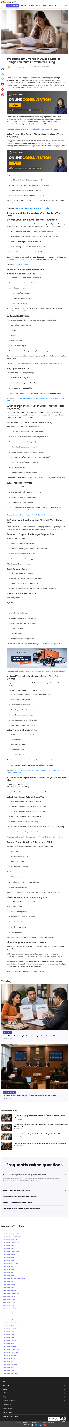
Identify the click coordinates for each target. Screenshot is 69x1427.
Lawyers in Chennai (9, 1370)
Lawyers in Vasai (8, 1361)
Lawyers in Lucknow (9, 1341)
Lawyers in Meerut (9, 1344)
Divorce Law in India (22, 265)
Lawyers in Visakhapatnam (12, 1237)
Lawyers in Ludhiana (10, 1311)
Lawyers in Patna (9, 1246)
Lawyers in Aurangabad (11, 1243)
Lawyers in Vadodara (10, 1261)
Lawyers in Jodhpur (9, 1317)
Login (65, 5)
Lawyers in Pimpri (9, 1367)
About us (34, 1385)
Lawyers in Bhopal (9, 1281)
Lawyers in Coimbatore (11, 1323)
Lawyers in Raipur (9, 1249)
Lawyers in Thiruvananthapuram (14, 1278)
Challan (44, 5)
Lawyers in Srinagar (9, 1266)
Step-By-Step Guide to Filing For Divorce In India (32, 208)
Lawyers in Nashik (9, 1302)
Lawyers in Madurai (9, 1326)
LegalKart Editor (16, 66)
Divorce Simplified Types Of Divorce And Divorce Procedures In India (39, 364)
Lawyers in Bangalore (10, 1373)
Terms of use (34, 1412)
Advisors (34, 1393)
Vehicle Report (52, 5)
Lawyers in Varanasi (10, 1364)
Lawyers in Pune (8, 1305)
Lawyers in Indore (9, 1287)
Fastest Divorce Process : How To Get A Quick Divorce (33, 515)
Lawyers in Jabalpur (10, 1290)
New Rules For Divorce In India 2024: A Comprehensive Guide (36, 129)
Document (31, 5)
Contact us (34, 1405)
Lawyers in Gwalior (9, 1284)
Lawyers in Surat (8, 1258)
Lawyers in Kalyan (9, 1296)
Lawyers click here (34, 1401)
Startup (38, 5)
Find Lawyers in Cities (34, 1416)
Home (34, 1381)
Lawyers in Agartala (10, 1329)
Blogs (60, 5)
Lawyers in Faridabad (10, 1263)
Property (23, 5)
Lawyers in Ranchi (9, 1272)
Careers (34, 1389)
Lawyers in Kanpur (9, 1335)
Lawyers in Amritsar (9, 1308)
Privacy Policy (34, 1409)
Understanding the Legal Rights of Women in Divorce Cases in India (39, 837)
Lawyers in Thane (9, 1358)
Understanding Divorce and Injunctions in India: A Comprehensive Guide (40, 671)
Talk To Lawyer (12, 6)
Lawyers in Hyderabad (10, 1231)
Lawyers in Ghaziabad (10, 1355)
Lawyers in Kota (8, 1275)
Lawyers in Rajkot (9, 1255)
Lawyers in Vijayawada (11, 1234)
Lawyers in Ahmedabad (11, 1252)
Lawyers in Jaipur (9, 1314)
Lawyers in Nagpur (9, 1299)
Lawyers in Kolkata (9, 1347)
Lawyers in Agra (8, 1332)
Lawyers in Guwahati (10, 1240)
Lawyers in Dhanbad (10, 1269)
